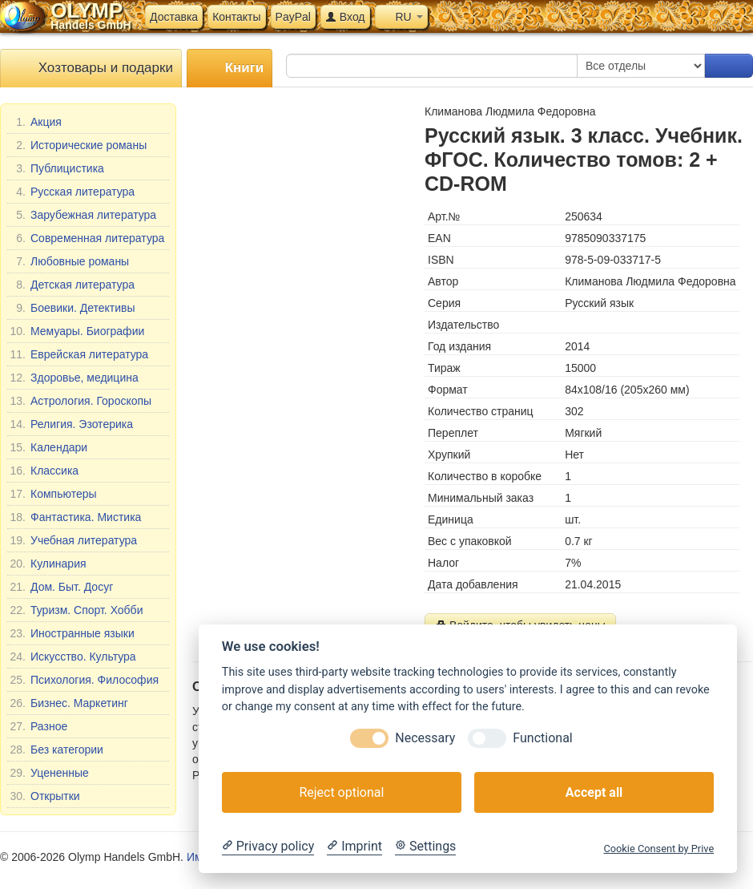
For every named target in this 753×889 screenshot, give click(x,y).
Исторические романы (78, 145)
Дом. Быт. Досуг (61, 587)
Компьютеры (53, 494)
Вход (345, 16)
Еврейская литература (79, 354)
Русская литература (72, 192)
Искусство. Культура (73, 657)
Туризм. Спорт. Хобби (76, 610)
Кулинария (48, 564)
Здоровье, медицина (74, 378)
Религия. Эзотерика (71, 424)
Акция (36, 122)
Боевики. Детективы (72, 308)
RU (401, 16)
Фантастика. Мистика (75, 517)
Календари (48, 447)
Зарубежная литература (83, 215)
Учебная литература (73, 540)
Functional (542, 738)
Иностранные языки (72, 633)
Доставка (174, 16)
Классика (44, 471)
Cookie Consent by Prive (658, 849)
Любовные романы (69, 261)
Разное (38, 726)
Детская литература (72, 285)
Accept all (594, 792)
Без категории (56, 750)
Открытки (45, 796)
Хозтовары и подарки (91, 68)
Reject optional (341, 792)
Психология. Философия (84, 680)
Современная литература (87, 238)
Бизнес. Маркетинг (69, 703)
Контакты (236, 16)
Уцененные (49, 773)
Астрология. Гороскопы (80, 401)
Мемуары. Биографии (77, 331)
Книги (229, 68)
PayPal (293, 16)
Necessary (425, 738)
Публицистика (57, 168)
